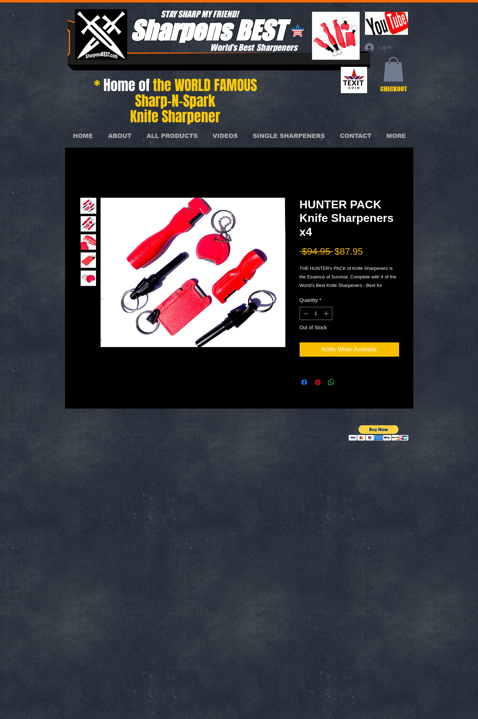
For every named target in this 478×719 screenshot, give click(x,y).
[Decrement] (305, 313)
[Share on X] (344, 382)
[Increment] (326, 313)
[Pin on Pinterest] (317, 382)
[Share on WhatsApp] (331, 382)
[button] (393, 69)
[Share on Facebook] (304, 382)
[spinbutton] (316, 313)
